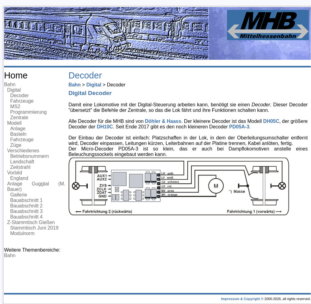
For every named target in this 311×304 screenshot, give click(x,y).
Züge (15, 145)
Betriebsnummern (29, 156)
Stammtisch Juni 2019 (34, 227)
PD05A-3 (239, 126)
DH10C (105, 126)
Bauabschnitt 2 (26, 205)
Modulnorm (22, 233)
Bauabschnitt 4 (26, 216)
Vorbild (14, 172)
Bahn (9, 84)
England (19, 178)
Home (16, 75)
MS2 (15, 106)
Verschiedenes (23, 150)
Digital (14, 90)
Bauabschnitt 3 (26, 211)
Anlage (17, 128)
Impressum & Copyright (240, 299)
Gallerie (18, 194)
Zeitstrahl (20, 167)
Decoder (19, 95)
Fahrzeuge (22, 101)
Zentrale (19, 117)
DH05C (271, 121)
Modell (14, 123)
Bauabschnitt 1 (26, 200)
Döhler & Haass (163, 121)
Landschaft (22, 161)
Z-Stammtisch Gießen (31, 222)
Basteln (18, 134)
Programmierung (28, 112)
